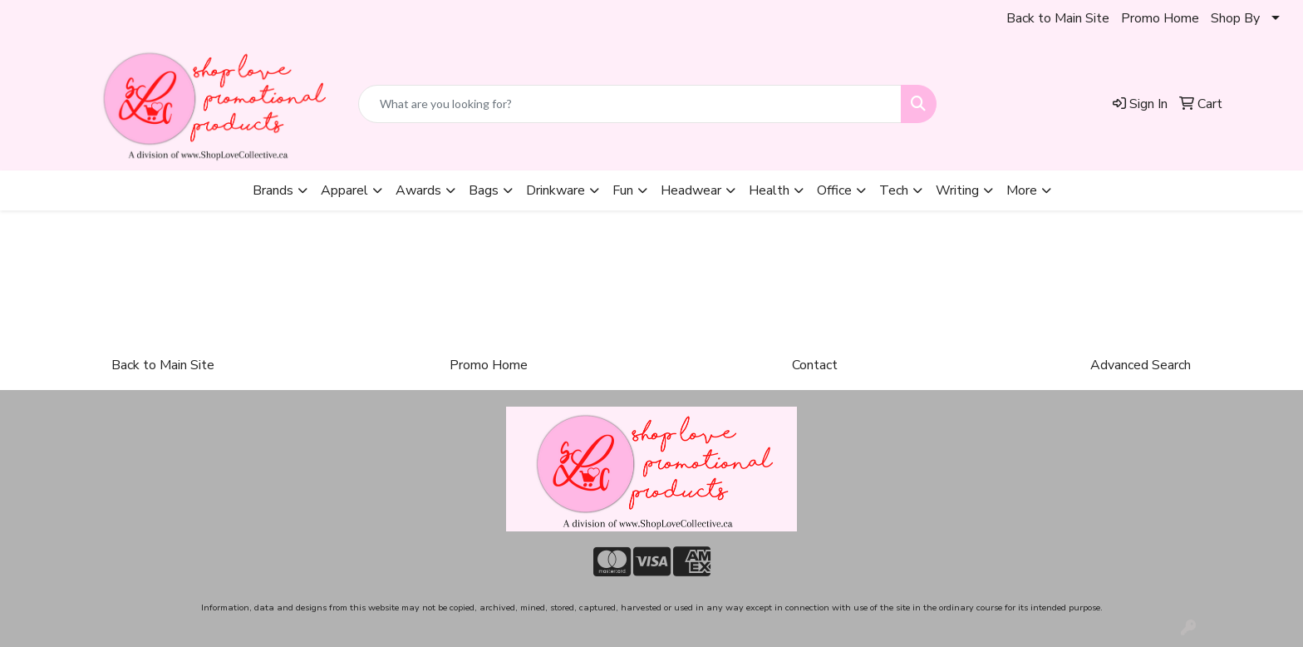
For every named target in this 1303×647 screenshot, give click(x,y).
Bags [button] (484, 190)
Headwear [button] (691, 190)
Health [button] (769, 190)
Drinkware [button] (555, 190)
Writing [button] (957, 190)
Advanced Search (1140, 365)
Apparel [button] (344, 190)
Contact (815, 365)
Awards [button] (418, 190)
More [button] (1021, 190)
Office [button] (834, 190)
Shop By (1235, 18)
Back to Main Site (1057, 18)
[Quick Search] (630, 104)
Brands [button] (273, 190)
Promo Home (1160, 18)
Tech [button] (893, 190)
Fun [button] (622, 190)
